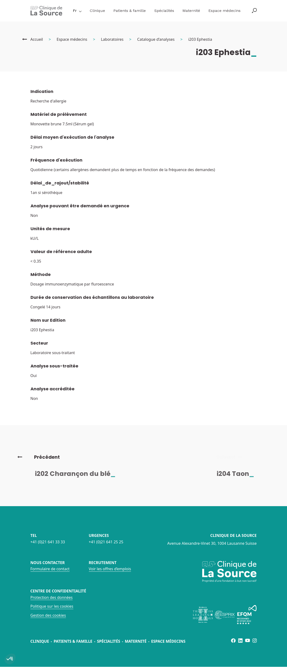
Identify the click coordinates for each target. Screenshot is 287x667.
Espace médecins (224, 10)
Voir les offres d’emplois (110, 568)
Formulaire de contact (50, 568)
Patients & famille (129, 10)
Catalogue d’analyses (156, 39)
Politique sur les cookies (51, 606)
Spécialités (164, 10)
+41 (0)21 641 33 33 (47, 542)
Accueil (36, 39)
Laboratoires (112, 39)
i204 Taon (238, 473)
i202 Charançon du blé (78, 473)
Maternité (191, 10)
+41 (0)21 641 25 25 (106, 542)
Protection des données (51, 597)
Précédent (38, 457)
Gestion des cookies (48, 615)
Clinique (97, 10)
